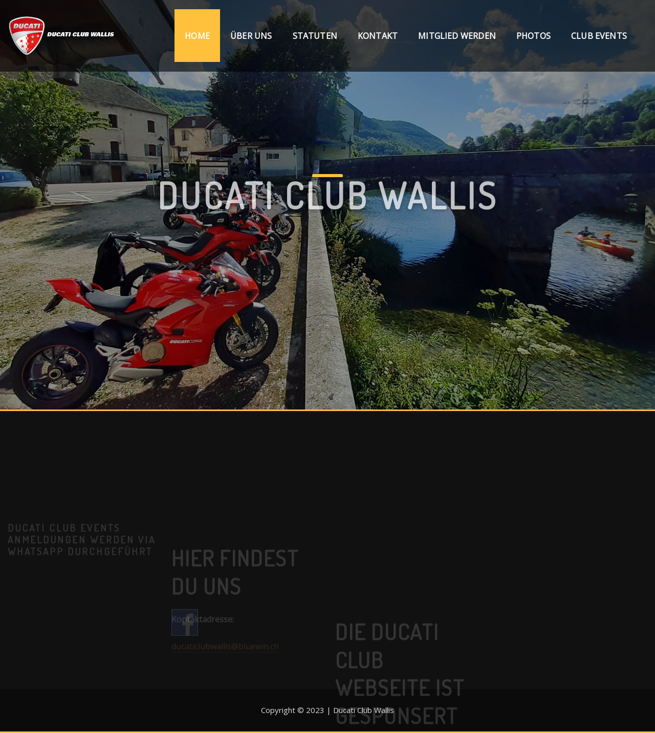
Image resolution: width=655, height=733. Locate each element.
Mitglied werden (457, 35)
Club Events (599, 35)
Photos (533, 35)
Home (197, 35)
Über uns (251, 35)
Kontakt (378, 35)
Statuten (315, 35)
